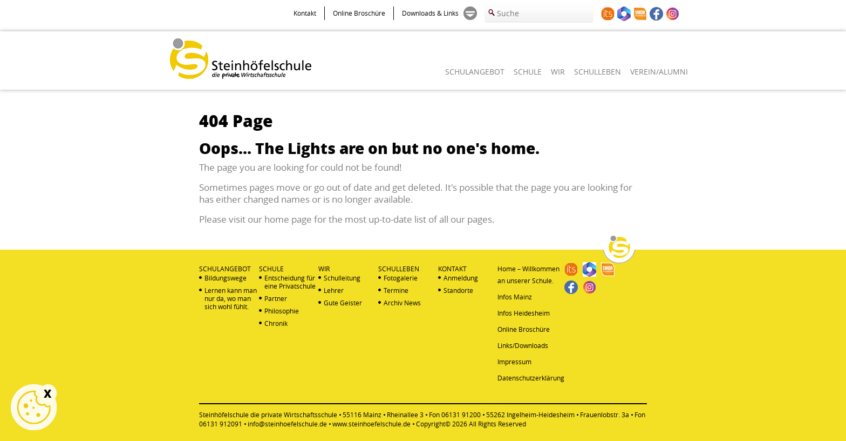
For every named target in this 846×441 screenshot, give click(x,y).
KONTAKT (452, 268)
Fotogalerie (401, 278)
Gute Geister (343, 303)
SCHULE (528, 71)
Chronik (276, 323)
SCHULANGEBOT (474, 71)
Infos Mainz (514, 296)
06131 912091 (220, 423)
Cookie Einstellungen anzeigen (34, 407)
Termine (396, 290)
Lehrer (334, 290)
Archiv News (402, 303)
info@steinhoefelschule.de (287, 423)
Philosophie (281, 311)
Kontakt (305, 13)
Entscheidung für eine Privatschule (290, 282)
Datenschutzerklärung (530, 377)
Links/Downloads (522, 345)
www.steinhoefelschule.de (371, 423)
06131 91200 (461, 414)
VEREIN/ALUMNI (659, 71)
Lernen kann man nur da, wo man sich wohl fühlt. (230, 298)
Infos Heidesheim (523, 313)
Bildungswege (225, 278)
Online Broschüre (359, 13)
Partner (275, 299)
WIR (558, 71)
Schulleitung (342, 278)
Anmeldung (461, 278)
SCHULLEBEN (597, 71)
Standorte (458, 290)
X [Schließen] (47, 393)
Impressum (514, 361)
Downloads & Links (430, 13)
